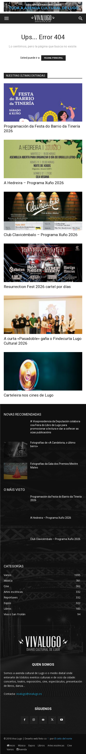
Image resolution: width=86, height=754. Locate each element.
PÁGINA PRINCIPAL (53, 58)
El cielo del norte (63, 738)
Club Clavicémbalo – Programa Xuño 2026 (41, 235)
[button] (6, 18)
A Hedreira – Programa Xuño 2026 (34, 183)
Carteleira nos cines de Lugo (28, 395)
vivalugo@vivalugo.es (29, 694)
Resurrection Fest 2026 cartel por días (37, 286)
